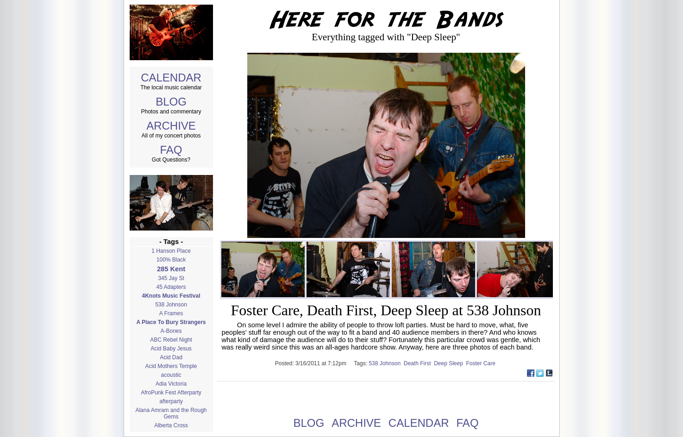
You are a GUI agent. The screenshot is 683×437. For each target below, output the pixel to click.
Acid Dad (171, 357)
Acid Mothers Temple (171, 366)
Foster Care (481, 363)
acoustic (171, 375)
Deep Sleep (450, 363)
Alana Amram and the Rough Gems (171, 413)
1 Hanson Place (171, 251)
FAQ (171, 150)
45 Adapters (171, 287)
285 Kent (171, 269)
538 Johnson (171, 304)
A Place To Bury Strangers (171, 322)
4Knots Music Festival (171, 296)
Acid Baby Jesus (171, 348)
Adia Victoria (171, 384)
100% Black (171, 259)
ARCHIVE (171, 125)
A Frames (171, 313)
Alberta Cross (171, 425)
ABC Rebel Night (171, 340)
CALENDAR (171, 77)
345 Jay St (171, 278)
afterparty (171, 401)
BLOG (171, 101)
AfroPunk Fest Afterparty (171, 392)
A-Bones (171, 331)
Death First (419, 363)
